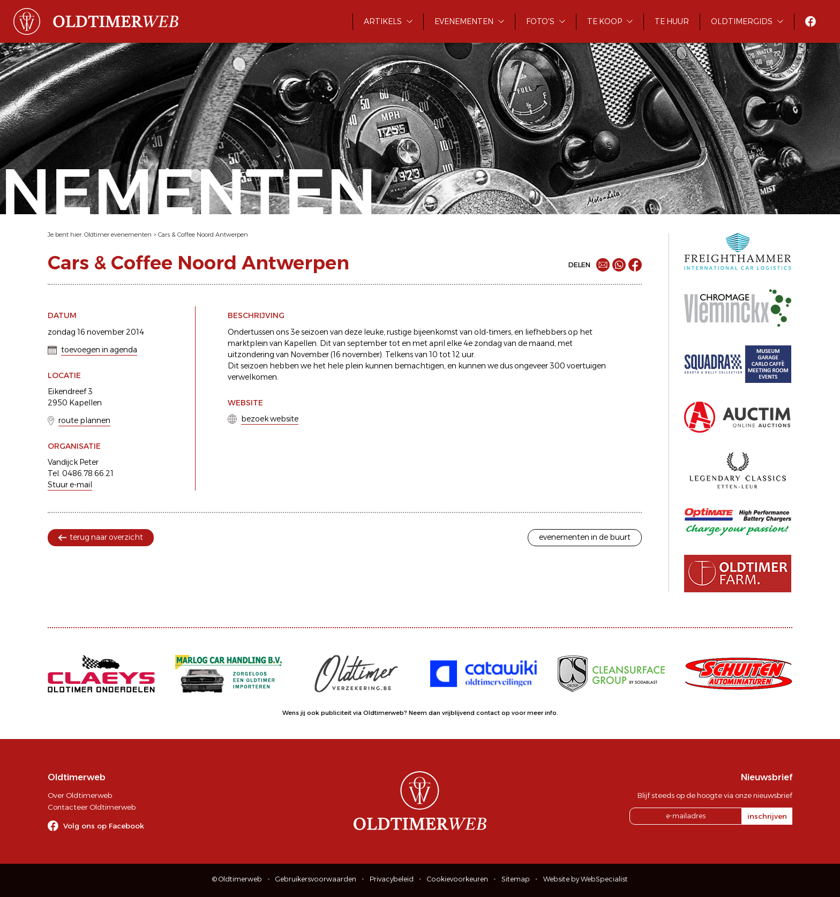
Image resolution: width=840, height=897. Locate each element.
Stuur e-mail (70, 484)
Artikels (383, 21)
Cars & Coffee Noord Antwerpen (203, 234)
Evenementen (463, 21)
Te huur (672, 21)
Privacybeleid (392, 879)
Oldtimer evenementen (118, 234)
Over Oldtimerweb (80, 795)
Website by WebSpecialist (585, 879)
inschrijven (767, 816)
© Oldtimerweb (237, 879)
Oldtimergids (741, 21)
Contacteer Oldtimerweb (92, 807)
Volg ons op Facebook (103, 825)
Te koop (604, 21)
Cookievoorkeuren (457, 879)
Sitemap (515, 879)
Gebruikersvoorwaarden (315, 879)
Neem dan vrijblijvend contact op (459, 713)
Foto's (540, 21)
